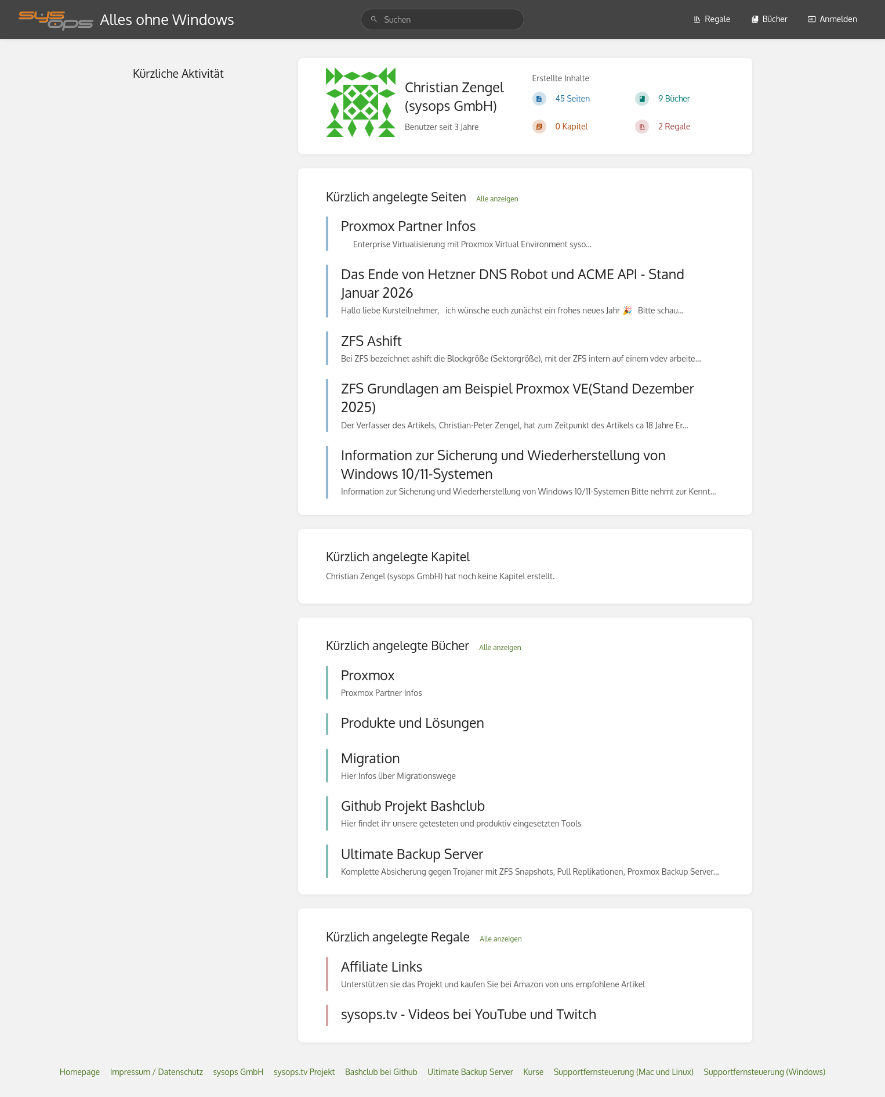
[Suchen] (374, 19)
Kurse (533, 1072)
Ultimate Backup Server (470, 1072)
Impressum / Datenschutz (156, 1072)
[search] (443, 19)
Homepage (80, 1072)
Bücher (769, 19)
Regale (711, 19)
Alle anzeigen (497, 198)
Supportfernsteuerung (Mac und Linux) (624, 1072)
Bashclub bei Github (381, 1072)
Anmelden (832, 19)
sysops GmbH (238, 1072)
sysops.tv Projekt (304, 1072)
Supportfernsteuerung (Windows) (765, 1072)
